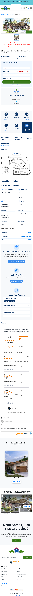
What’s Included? (16, 85)
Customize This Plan (16, 281)
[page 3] (15, 408)
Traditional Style (10, 14)
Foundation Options (18, 138)
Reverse (29, 32)
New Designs (4, 571)
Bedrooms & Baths (9, 305)
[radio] (23, 336)
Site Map (3, 579)
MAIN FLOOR (15, 513)
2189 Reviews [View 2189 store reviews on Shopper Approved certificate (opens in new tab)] (11, 342)
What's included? (5, 145)
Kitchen (6, 309)
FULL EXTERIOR (5, 513)
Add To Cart (16, 82)
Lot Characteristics (10, 298)
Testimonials (19, 576)
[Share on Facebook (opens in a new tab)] (8, 369)
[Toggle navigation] (31, 8)
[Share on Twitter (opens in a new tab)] (10, 369)
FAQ (2, 576)
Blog (2, 585)
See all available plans (16, 4)
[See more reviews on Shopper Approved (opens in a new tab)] (12, 369)
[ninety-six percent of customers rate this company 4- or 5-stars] (16, 347)
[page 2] (12, 408)
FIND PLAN (27, 557)
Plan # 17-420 (27, 506)
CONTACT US (4, 583)
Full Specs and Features (5, 138)
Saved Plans (19, 568)
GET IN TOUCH (16, 540)
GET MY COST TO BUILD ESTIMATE (16, 261)
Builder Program (20, 579)
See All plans (16, 481)
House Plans (3, 14)
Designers (19, 571)
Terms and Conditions (21, 574)
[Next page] (24, 408)
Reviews (29, 138)
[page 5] (21, 408)
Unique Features (9, 316)
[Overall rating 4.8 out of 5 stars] (10, 340)
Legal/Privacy (4, 574)
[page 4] (18, 408)
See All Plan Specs (27, 128)
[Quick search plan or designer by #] (12, 557)
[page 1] (9, 408)
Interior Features (9, 312)
